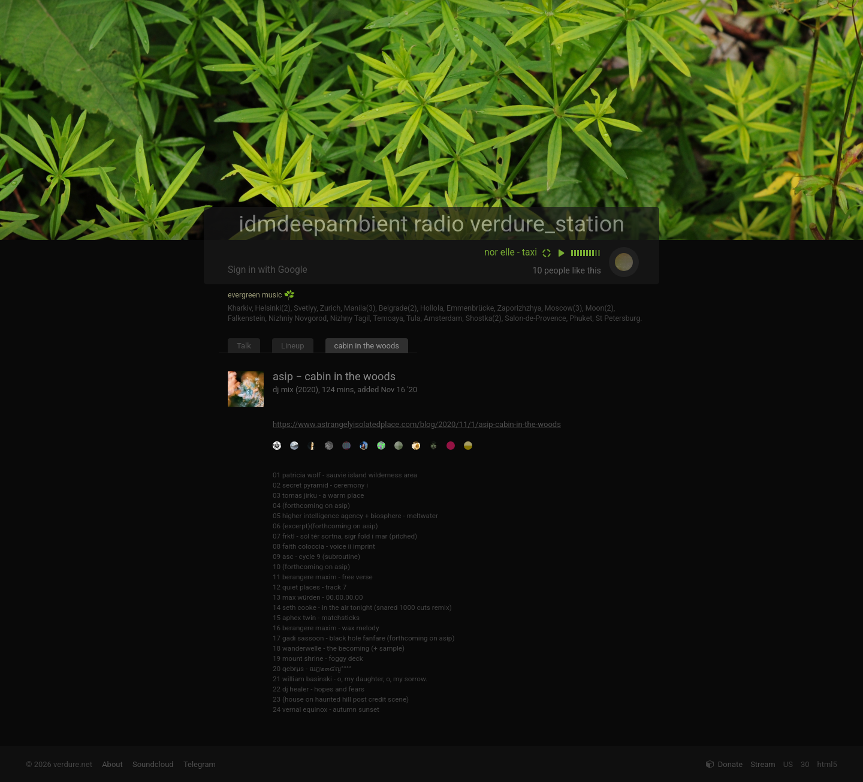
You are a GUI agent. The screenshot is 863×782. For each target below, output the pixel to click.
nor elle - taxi (510, 252)
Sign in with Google (267, 269)
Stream (763, 764)
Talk (244, 345)
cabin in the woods (366, 345)
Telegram (199, 764)
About (112, 764)
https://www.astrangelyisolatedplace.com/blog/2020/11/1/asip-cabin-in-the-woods (417, 424)
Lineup (292, 345)
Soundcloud (153, 764)
